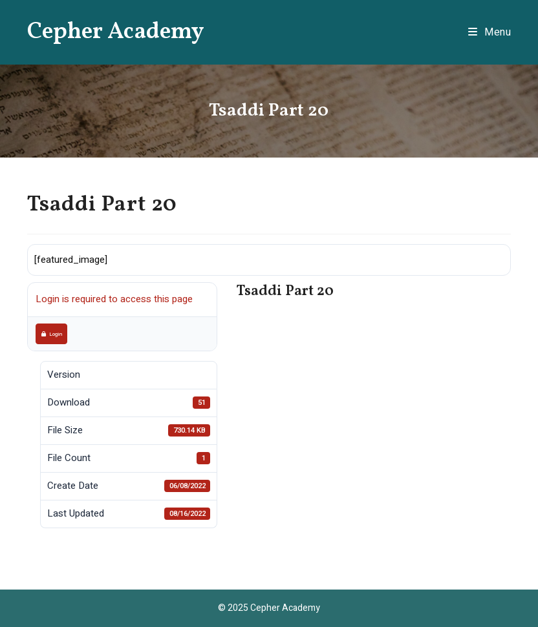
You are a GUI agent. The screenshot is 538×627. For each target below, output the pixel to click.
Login (51, 334)
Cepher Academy (115, 32)
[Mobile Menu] (489, 32)
